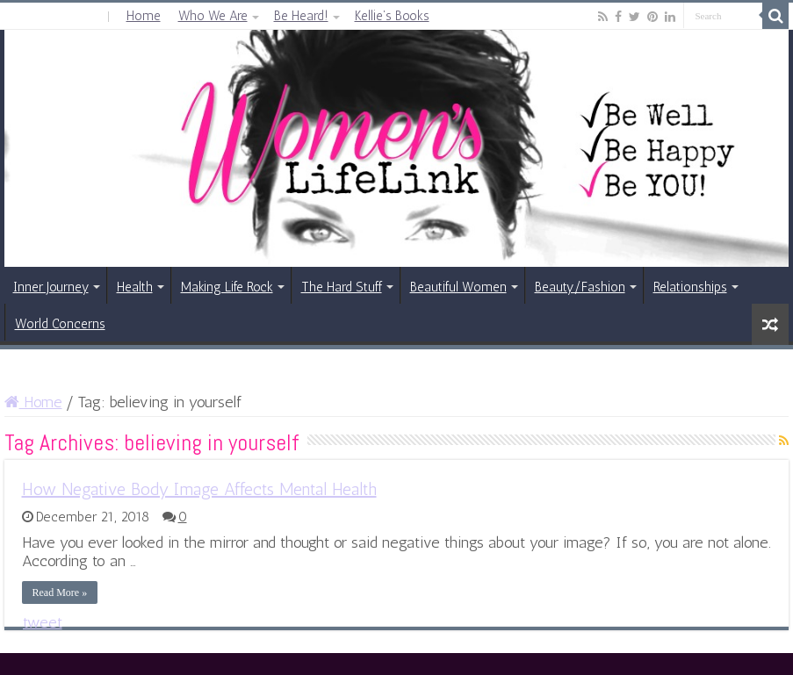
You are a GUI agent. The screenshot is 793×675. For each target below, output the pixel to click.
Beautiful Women (458, 287)
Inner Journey (51, 287)
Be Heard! (301, 16)
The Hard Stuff (341, 287)
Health (135, 287)
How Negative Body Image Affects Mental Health (199, 488)
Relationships (690, 287)
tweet (42, 622)
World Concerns (60, 324)
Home (143, 16)
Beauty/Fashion (580, 287)
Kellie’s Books (392, 16)
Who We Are (213, 16)
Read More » (60, 592)
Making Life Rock (227, 287)
